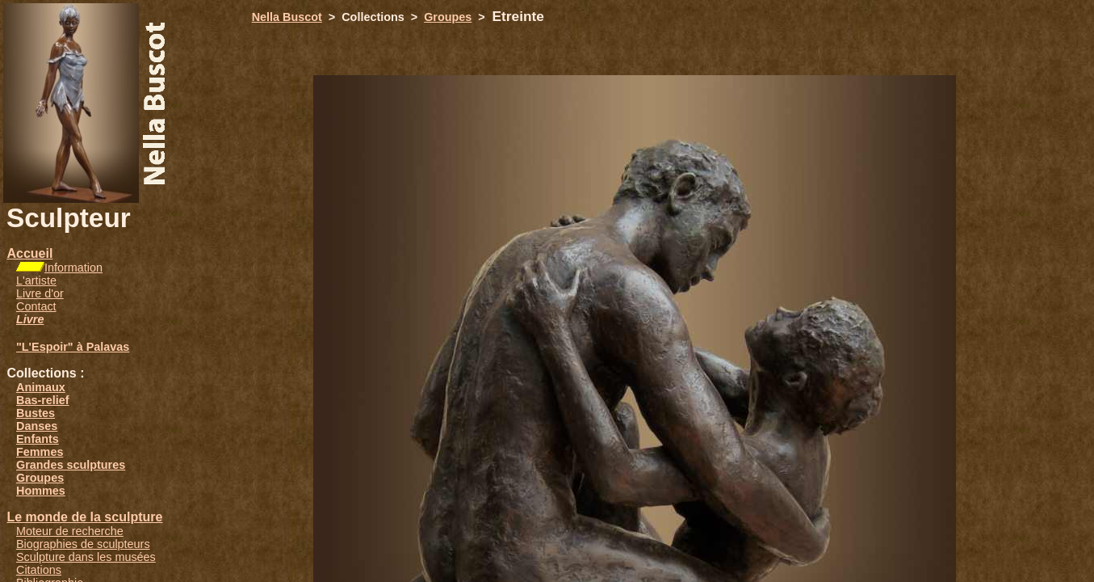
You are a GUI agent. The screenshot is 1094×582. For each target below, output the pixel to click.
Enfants (37, 438)
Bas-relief (42, 400)
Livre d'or (40, 293)
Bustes (35, 413)
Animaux (40, 387)
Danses (36, 426)
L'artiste (36, 280)
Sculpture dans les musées (86, 556)
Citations (38, 569)
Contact (36, 306)
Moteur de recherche (70, 531)
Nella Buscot (287, 17)
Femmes (39, 451)
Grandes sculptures (70, 464)
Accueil (29, 253)
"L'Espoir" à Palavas (72, 346)
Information (73, 267)
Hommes (40, 490)
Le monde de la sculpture (84, 517)
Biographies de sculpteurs (83, 544)
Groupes (40, 477)
